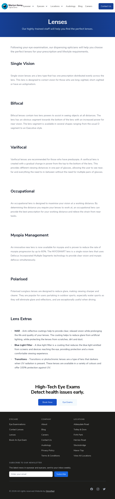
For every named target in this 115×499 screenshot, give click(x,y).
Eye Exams (68, 402)
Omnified (50, 491)
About (44, 424)
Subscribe (61, 474)
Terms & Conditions (50, 455)
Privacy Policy (47, 450)
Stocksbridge (80, 445)
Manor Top (79, 450)
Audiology (70, 6)
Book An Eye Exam (18, 440)
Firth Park (78, 434)
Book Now (47, 402)
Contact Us (106, 6)
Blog (80, 6)
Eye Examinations (17, 424)
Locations (57, 6)
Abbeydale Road (81, 424)
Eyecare (42, 6)
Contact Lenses (16, 429)
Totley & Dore (80, 429)
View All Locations (82, 455)
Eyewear (28, 6)
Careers (88, 6)
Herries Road (80, 440)
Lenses (12, 434)
